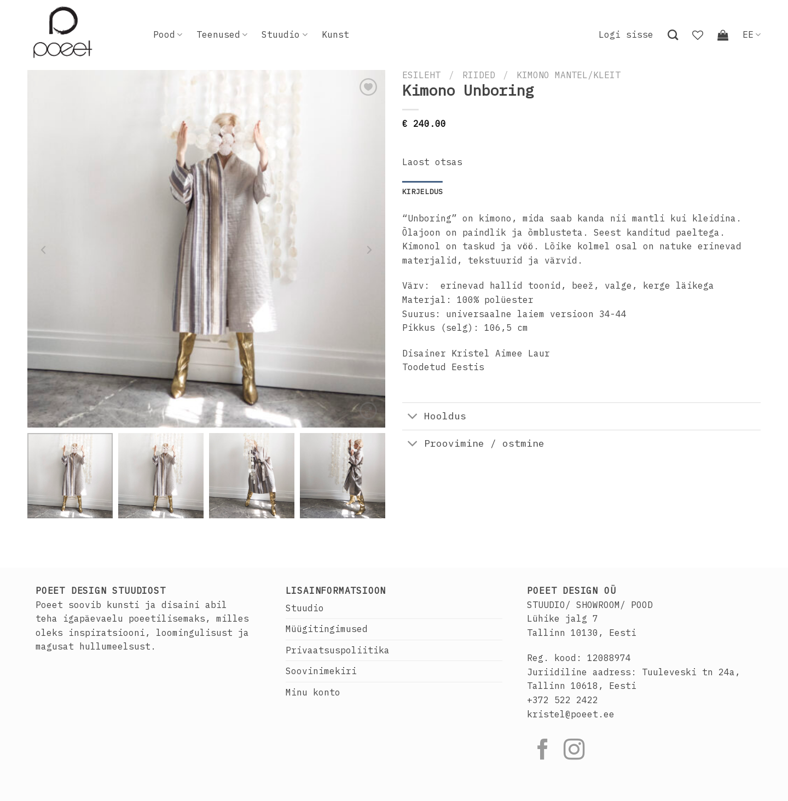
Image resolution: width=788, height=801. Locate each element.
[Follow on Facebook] (542, 751)
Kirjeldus (422, 191)
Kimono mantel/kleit (569, 74)
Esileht (421, 74)
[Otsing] (673, 34)
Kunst (335, 34)
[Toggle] (413, 417)
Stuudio (284, 34)
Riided (478, 74)
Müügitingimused (327, 628)
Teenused (221, 34)
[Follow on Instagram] (574, 751)
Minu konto (313, 692)
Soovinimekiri (321, 670)
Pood (167, 34)
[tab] (422, 192)
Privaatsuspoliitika (338, 650)
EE (752, 34)
